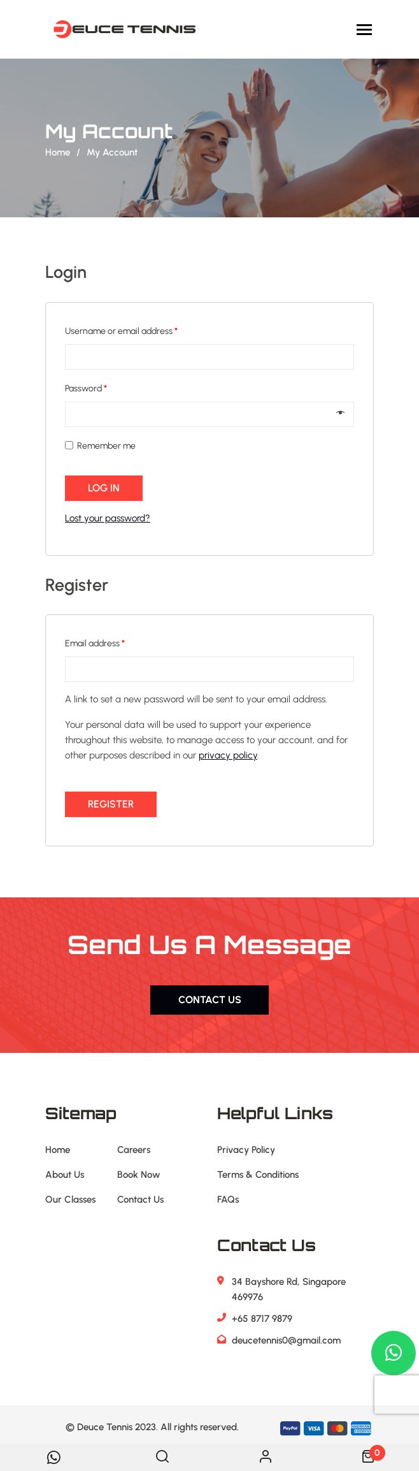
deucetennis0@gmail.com (286, 1340)
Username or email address (121, 331)
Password (86, 388)
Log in (104, 488)
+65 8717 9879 (262, 1318)
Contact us (209, 1000)
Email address (95, 643)
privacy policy (228, 755)
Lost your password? (107, 518)
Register (111, 804)
